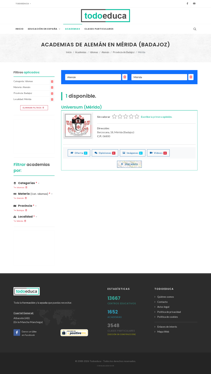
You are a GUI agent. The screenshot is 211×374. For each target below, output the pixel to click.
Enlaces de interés (167, 326)
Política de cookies (167, 316)
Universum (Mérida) (81, 107)
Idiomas (94, 52)
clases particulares (121, 332)
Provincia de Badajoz (124, 52)
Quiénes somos (165, 296)
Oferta (79, 153)
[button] (34, 193)
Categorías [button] (26, 183)
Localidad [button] (25, 217)
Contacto (162, 301)
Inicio (69, 52)
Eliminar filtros (34, 107)
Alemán (105, 52)
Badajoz (20, 210)
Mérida (20, 221)
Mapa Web (163, 331)
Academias (80, 52)
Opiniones (105, 153)
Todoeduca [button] (23, 3)
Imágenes (133, 153)
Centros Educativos (121, 303)
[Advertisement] (34, 136)
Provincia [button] (25, 206)
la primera (156, 116)
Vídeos (158, 153)
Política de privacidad (169, 311)
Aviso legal (163, 306)
